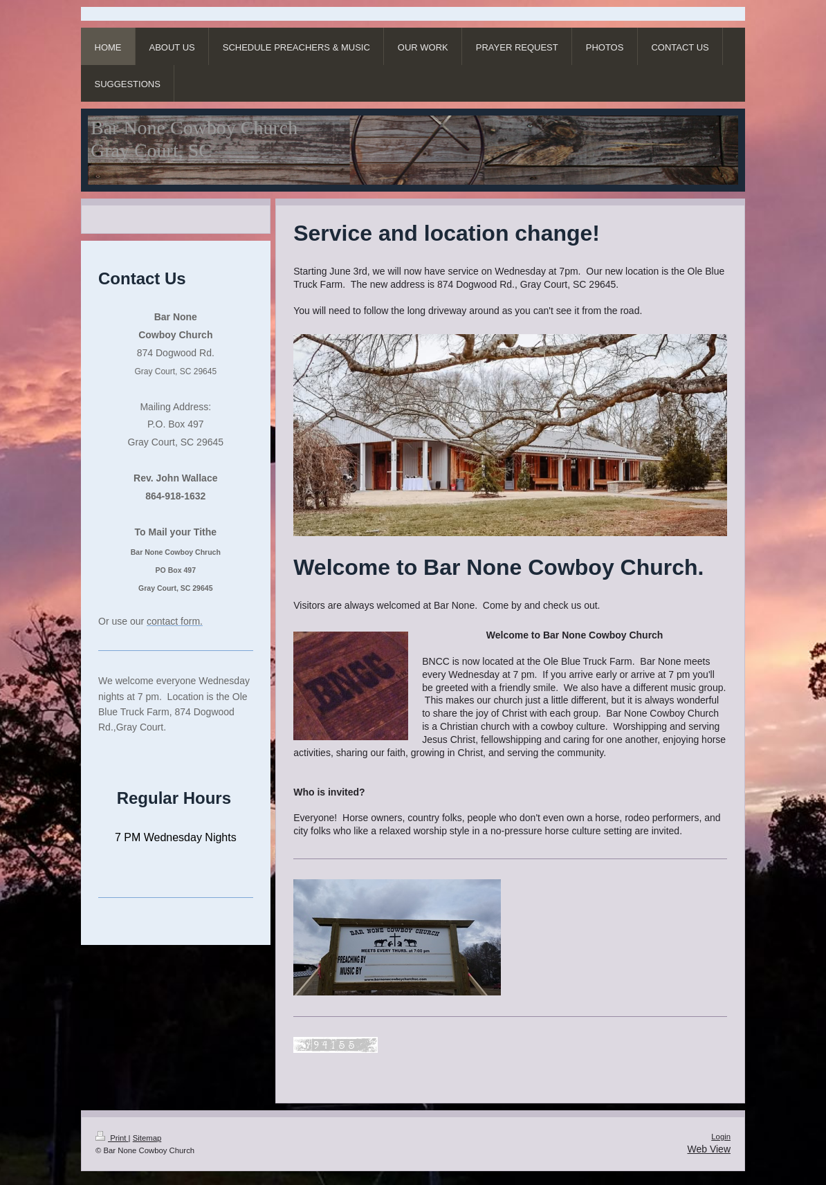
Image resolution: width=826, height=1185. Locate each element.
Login (721, 1136)
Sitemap (147, 1138)
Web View (709, 1149)
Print (112, 1138)
